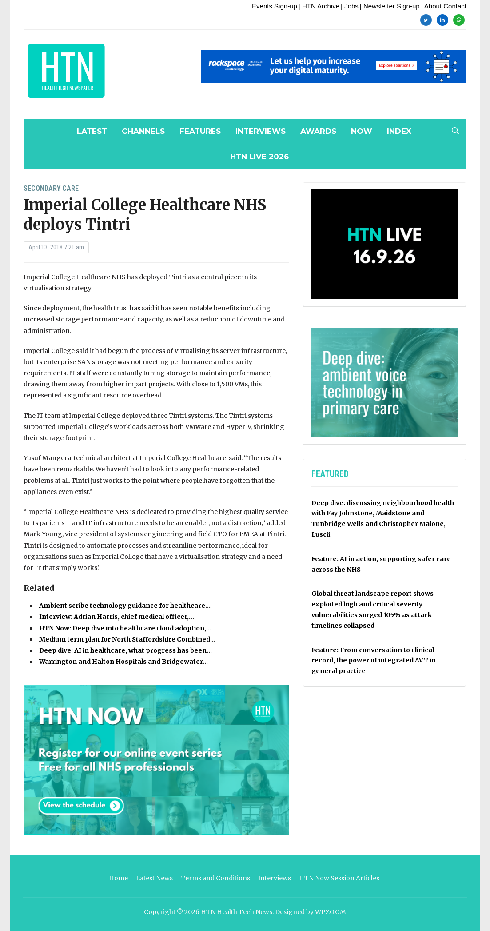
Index (399, 131)
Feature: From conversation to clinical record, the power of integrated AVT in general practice (373, 660)
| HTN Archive (319, 6)
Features (200, 131)
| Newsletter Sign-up (390, 6)
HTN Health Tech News (236, 912)
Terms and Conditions (215, 878)
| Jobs (350, 6)
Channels (143, 131)
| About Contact (443, 6)
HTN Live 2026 (259, 156)
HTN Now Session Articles (339, 878)
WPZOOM (330, 912)
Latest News (154, 878)
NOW (361, 131)
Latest (92, 131)
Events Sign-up (274, 6)
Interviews (260, 131)
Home (118, 878)
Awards (318, 131)
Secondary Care (51, 188)
